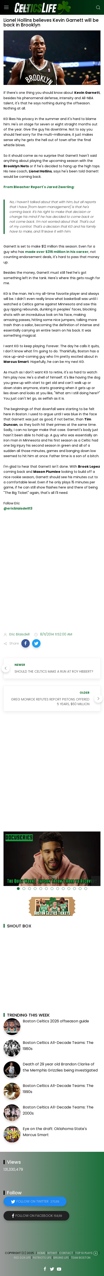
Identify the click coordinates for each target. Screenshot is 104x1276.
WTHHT (52, 1253)
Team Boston (80, 1258)
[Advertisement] (52, 572)
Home (41, 1253)
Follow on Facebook (38, 1215)
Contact (66, 1253)
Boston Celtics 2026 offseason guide (56, 1021)
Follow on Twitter (37, 1201)
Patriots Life (42, 1258)
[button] (25, 643)
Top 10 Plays (84, 1253)
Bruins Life (61, 1258)
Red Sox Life (22, 1258)
